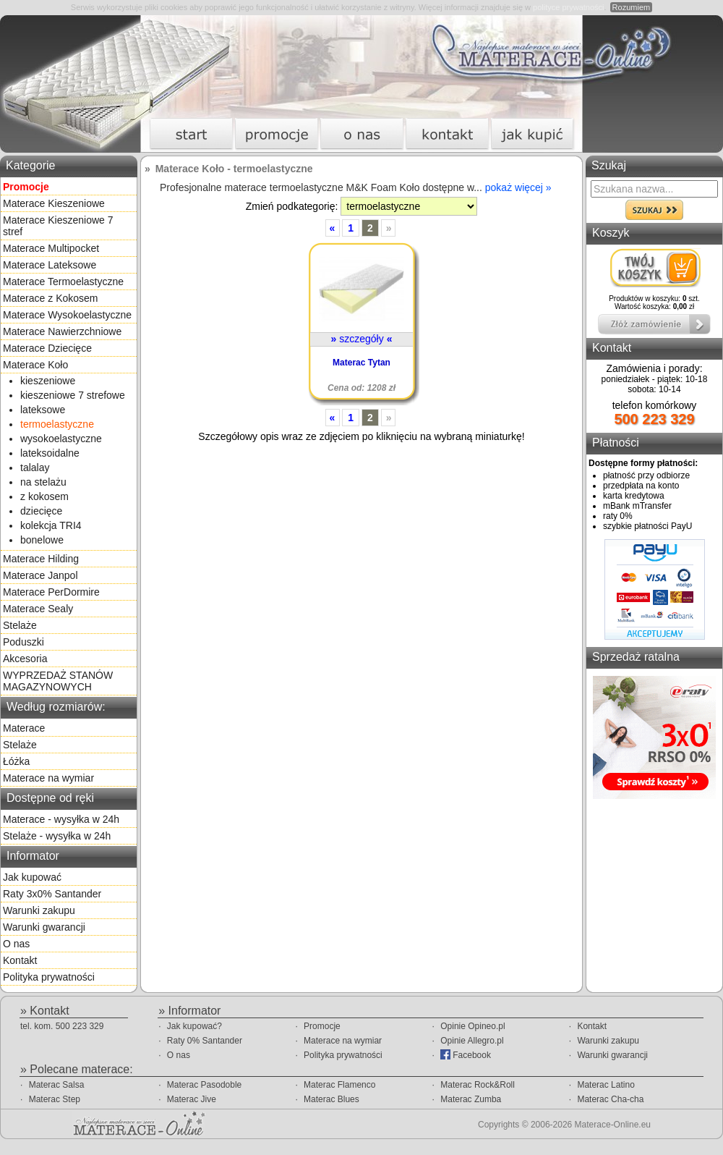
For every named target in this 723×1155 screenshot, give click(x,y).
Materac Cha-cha (610, 1099)
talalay (34, 467)
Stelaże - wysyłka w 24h (57, 836)
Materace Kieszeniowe (54, 203)
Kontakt (20, 960)
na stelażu (43, 482)
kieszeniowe (47, 380)
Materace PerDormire (51, 592)
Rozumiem (631, 7)
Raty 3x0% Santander (52, 894)
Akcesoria (25, 658)
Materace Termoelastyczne (63, 281)
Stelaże (20, 625)
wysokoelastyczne (61, 438)
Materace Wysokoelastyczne (67, 315)
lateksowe (42, 409)
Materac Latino (605, 1085)
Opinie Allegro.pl (471, 1041)
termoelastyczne (57, 424)
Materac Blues (331, 1099)
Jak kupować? (194, 1026)
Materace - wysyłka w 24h (61, 819)
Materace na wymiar (48, 778)
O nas (16, 943)
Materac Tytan (361, 363)
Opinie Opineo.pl (472, 1026)
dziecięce (41, 511)
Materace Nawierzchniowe (62, 331)
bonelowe (42, 540)
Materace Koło (35, 365)
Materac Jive (191, 1099)
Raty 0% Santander (204, 1041)
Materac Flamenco (339, 1085)
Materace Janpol (40, 575)
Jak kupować (32, 877)
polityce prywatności (568, 7)
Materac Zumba (470, 1099)
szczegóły (362, 338)
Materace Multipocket (51, 248)
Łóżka (16, 761)
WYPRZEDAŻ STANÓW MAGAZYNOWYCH (58, 681)
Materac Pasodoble (204, 1085)
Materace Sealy (38, 608)
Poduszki (23, 642)
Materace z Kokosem (50, 298)
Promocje (322, 1026)
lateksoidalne (50, 453)
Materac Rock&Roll (477, 1085)
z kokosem (44, 496)
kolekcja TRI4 (51, 525)
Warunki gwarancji (44, 927)
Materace (24, 728)
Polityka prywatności (49, 977)
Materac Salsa (57, 1085)
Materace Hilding (41, 558)
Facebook (465, 1054)
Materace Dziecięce (47, 348)
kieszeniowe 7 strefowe (72, 395)
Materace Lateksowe (49, 265)
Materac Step (54, 1099)
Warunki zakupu (39, 910)
